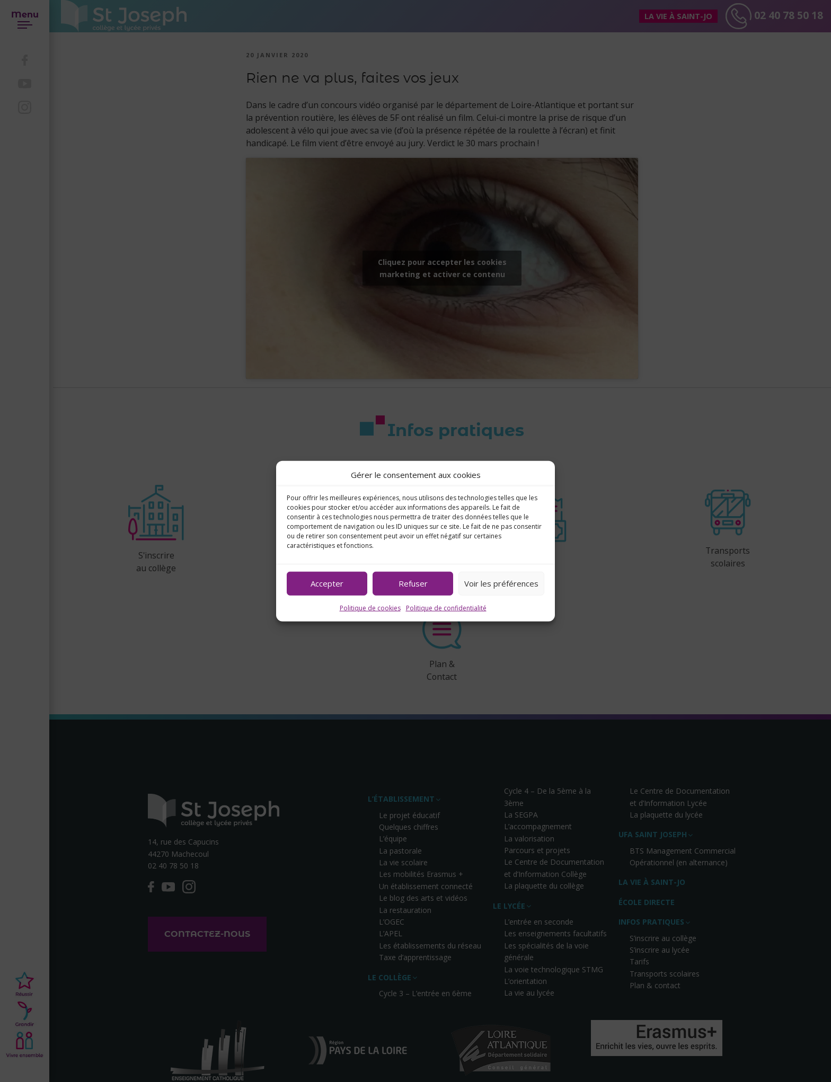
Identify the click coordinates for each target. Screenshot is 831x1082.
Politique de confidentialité (446, 607)
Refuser (413, 583)
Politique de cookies (370, 607)
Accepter (327, 583)
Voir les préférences (501, 583)
